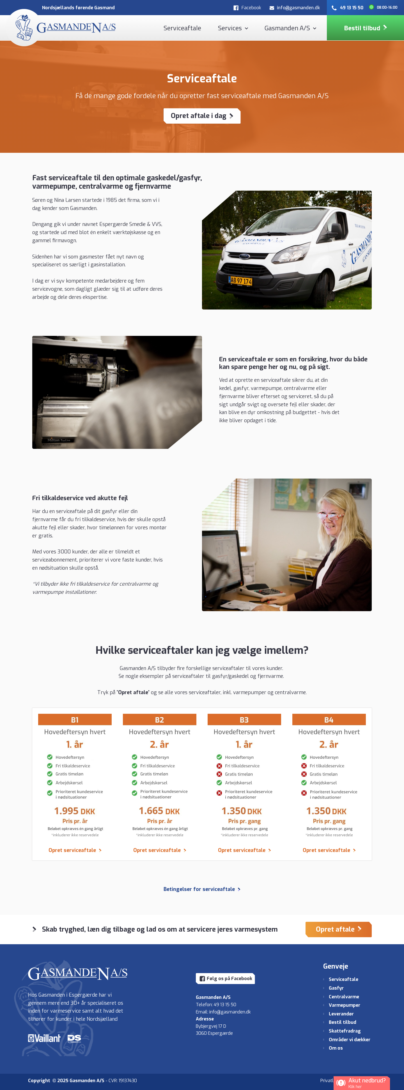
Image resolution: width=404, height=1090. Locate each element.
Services (230, 28)
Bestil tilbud (342, 1022)
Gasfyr (336, 988)
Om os (336, 1048)
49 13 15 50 (225, 1005)
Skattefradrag (345, 1031)
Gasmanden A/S (287, 28)
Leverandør (341, 1014)
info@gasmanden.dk (230, 1012)
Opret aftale (133, 692)
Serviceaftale (182, 28)
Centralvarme (344, 997)
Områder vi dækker (349, 1040)
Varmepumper (344, 1005)
